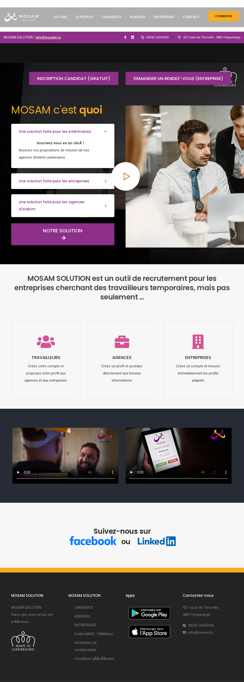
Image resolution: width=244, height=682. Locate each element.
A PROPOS (84, 21)
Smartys (131, 670)
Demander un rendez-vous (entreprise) (174, 47)
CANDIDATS (111, 21)
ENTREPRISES (164, 21)
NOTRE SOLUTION (46, 202)
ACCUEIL (60, 21)
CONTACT (191, 21)
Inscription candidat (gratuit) (69, 47)
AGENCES (137, 21)
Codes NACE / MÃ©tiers (93, 603)
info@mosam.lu (48, 6)
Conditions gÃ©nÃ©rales (94, 628)
